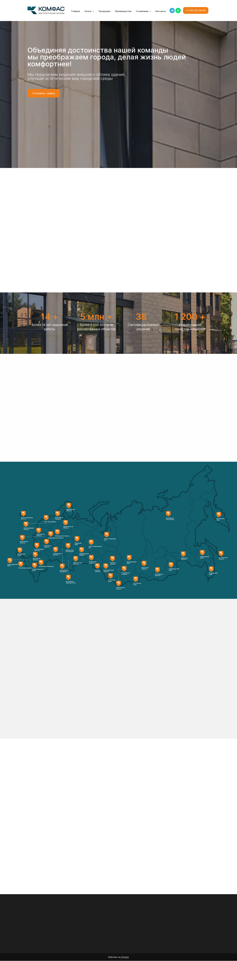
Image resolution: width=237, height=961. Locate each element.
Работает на (118, 957)
